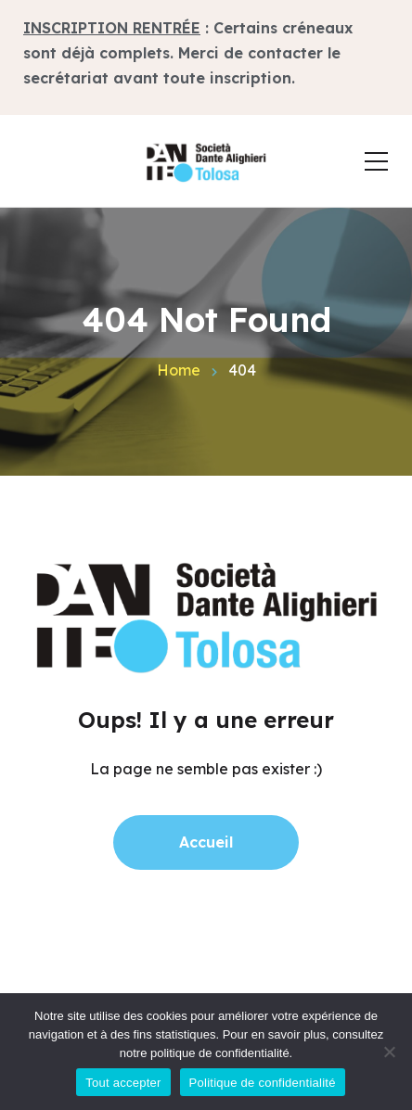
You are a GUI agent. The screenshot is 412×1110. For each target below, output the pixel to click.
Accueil (206, 842)
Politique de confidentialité (262, 1083)
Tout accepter (123, 1083)
